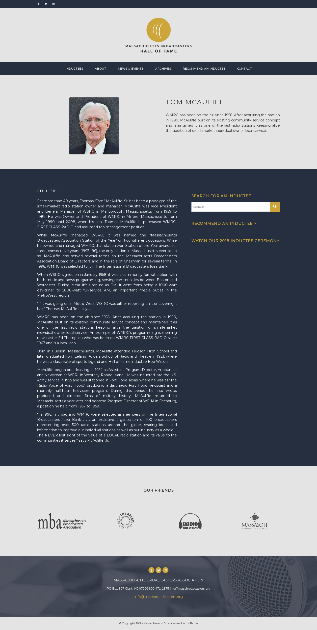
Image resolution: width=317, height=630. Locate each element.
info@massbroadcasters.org (158, 597)
